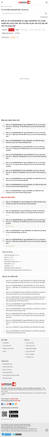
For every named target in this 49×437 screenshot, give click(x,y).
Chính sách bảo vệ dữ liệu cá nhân (11, 375)
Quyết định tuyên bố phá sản (12, 268)
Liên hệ (4, 351)
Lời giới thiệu (6, 342)
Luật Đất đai (24, 430)
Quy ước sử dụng (7, 369)
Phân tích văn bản (30, 345)
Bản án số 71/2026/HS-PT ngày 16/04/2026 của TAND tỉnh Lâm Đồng (25, 327)
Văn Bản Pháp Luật (6, 430)
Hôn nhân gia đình (10, 226)
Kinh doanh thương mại (10, 261)
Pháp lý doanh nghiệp (31, 348)
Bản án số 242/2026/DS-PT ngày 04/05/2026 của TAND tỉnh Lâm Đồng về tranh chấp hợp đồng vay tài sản (25, 331)
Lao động (7, 265)
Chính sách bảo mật (7, 372)
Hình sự (8, 206)
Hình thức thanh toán (8, 366)
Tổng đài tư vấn (29, 357)
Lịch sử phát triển (7, 345)
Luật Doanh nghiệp (15, 430)
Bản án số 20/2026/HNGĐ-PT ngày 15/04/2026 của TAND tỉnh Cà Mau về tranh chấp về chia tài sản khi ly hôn (26, 309)
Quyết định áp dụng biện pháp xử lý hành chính (17, 270)
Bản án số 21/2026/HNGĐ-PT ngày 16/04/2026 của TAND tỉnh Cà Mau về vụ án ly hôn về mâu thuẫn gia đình (26, 304)
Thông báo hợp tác (7, 378)
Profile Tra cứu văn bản (8, 348)
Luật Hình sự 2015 (32, 430)
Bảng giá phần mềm (7, 364)
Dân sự (7, 215)
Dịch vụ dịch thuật (30, 351)
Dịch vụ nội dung (30, 354)
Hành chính (7, 263)
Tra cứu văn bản (30, 342)
